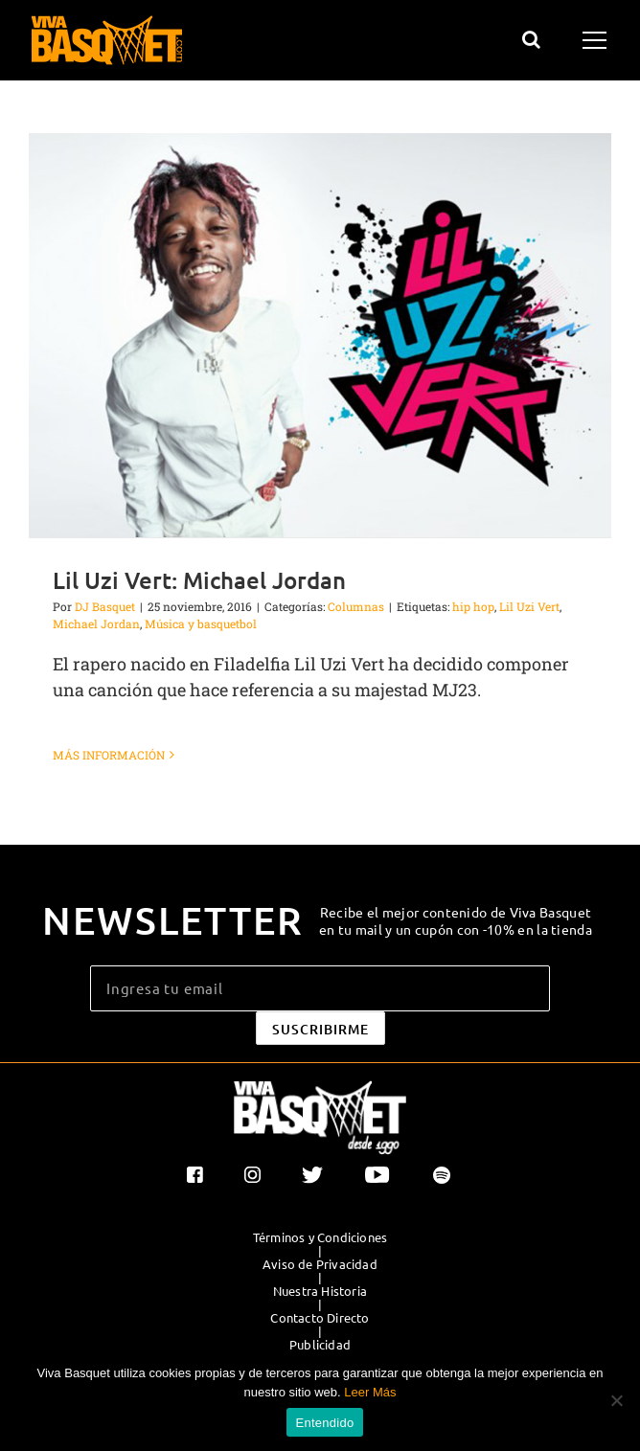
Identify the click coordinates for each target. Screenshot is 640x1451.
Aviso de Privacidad (320, 1264)
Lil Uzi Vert (529, 606)
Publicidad (320, 1344)
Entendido (325, 1423)
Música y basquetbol (201, 623)
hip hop (473, 606)
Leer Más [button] (370, 1392)
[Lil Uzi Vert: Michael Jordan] (320, 335)
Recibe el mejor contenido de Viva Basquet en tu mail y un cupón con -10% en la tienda (455, 920)
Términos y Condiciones (320, 1237)
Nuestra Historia (320, 1291)
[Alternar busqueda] (531, 39)
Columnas (356, 606)
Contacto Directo (319, 1318)
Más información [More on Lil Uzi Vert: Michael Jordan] (109, 754)
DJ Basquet (105, 606)
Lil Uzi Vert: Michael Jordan (199, 580)
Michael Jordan (96, 623)
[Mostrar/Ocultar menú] (597, 40)
